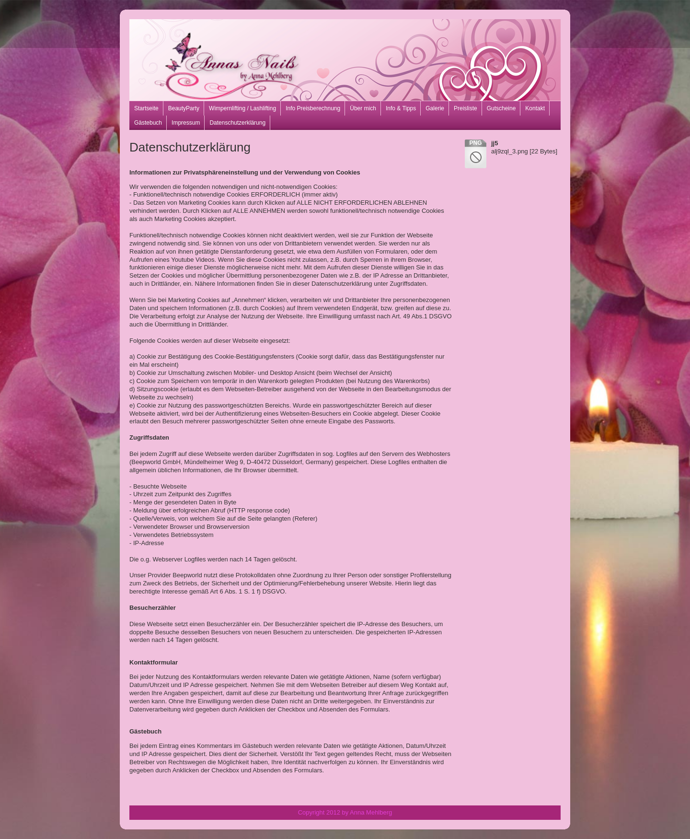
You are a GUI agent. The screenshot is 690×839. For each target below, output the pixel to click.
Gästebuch (148, 122)
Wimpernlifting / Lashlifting (242, 108)
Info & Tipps (401, 108)
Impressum (186, 122)
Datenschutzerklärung (237, 122)
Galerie (435, 108)
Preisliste (465, 108)
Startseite (146, 108)
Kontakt (535, 108)
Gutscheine (501, 108)
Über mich (363, 108)
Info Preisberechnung (313, 108)
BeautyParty (183, 108)
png (475, 143)
